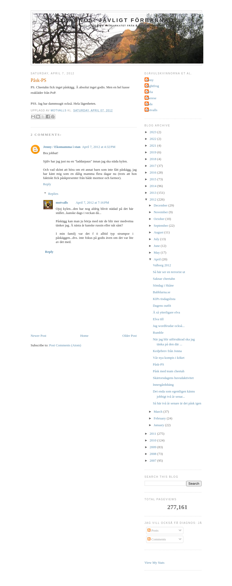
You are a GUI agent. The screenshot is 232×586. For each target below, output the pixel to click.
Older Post (129, 336)
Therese (151, 98)
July (157, 239)
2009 (153, 447)
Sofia (149, 92)
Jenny (150, 80)
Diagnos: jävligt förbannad (118, 20)
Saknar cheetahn (164, 279)
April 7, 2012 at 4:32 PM (98, 147)
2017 (153, 166)
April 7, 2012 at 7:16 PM (92, 202)
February (160, 418)
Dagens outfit (162, 306)
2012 (153, 199)
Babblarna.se (161, 292)
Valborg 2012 (162, 265)
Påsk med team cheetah (168, 371)
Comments (156, 539)
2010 (153, 440)
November (161, 212)
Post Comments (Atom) (65, 345)
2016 (153, 172)
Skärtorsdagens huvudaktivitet (173, 378)
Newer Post (38, 336)
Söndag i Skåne (163, 285)
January (159, 425)
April (158, 259)
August (159, 232)
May (157, 252)
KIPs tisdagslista (164, 299)
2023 (153, 132)
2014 (153, 186)
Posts (153, 530)
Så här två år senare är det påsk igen (177, 403)
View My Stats (154, 562)
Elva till (158, 319)
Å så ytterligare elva (166, 312)
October (159, 219)
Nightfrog (152, 86)
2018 (153, 159)
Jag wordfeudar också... (169, 326)
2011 (153, 433)
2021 (153, 145)
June (157, 246)
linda (149, 104)
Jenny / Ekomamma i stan (61, 147)
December (161, 205)
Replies (53, 194)
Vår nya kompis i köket (168, 358)
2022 (153, 139)
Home (84, 336)
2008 (153, 454)
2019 (153, 152)
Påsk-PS (158, 364)
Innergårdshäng (163, 385)
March (158, 411)
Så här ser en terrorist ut (169, 272)
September (161, 225)
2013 (153, 193)
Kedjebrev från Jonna (167, 351)
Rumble (158, 332)
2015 (153, 179)
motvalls (62, 202)
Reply (47, 184)
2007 (153, 460)
